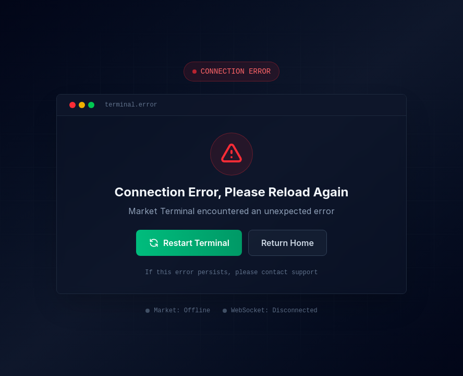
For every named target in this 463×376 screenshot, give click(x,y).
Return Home (287, 243)
